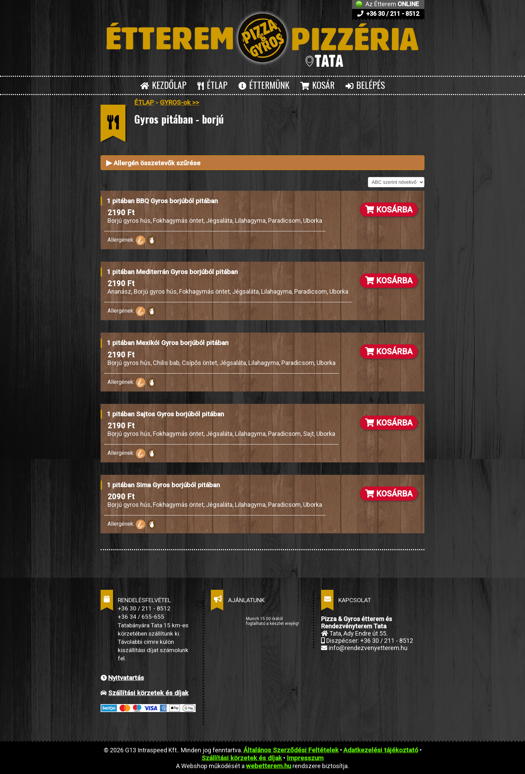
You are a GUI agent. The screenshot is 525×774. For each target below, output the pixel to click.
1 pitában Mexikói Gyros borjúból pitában (167, 343)
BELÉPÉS (365, 85)
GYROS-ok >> (179, 102)
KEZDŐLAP (163, 85)
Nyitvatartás (126, 678)
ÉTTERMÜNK (263, 85)
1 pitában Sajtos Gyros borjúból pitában (165, 414)
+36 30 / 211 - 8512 (388, 13)
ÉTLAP (212, 85)
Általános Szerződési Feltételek (291, 750)
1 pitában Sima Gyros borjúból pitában (163, 485)
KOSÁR (317, 85)
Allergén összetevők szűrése (153, 162)
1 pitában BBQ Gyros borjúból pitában (162, 201)
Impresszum (305, 758)
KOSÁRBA (388, 210)
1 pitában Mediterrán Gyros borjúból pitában (172, 272)
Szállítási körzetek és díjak (148, 693)
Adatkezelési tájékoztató (380, 750)
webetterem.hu (268, 766)
